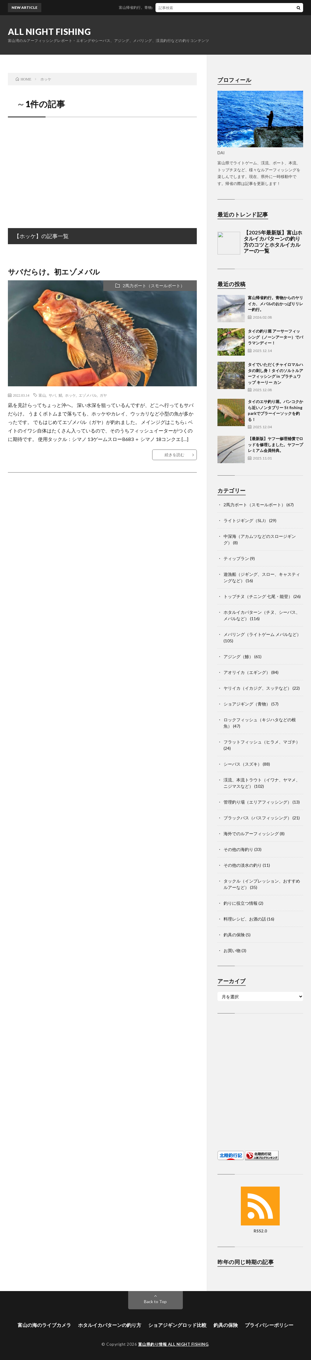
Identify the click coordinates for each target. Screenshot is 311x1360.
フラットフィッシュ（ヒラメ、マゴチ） (262, 741)
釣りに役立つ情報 (241, 903)
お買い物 (232, 950)
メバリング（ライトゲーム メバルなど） (262, 634)
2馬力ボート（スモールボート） (154, 285)
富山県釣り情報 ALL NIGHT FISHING (173, 1344)
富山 (42, 395)
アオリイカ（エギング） (247, 672)
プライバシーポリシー (269, 1325)
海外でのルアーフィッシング (251, 833)
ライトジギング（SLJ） (246, 520)
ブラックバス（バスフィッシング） (258, 817)
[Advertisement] (102, 166)
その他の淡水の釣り (243, 865)
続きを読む (174, 454)
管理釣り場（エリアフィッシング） (258, 802)
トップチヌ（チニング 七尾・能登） (258, 596)
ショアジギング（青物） (247, 703)
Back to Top (155, 1301)
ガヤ (103, 395)
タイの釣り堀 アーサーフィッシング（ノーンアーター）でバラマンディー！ (275, 337)
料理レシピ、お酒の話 (245, 918)
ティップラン (236, 558)
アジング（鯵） (238, 656)
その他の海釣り (238, 849)
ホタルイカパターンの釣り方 (109, 1325)
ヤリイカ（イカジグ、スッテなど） (258, 688)
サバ (52, 395)
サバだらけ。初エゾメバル (54, 271)
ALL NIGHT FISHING (49, 31)
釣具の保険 (234, 934)
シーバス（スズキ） (243, 764)
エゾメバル (88, 395)
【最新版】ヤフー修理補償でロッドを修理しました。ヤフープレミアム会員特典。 (275, 444)
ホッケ (70, 395)
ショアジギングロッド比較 (177, 1325)
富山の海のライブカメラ (44, 1325)
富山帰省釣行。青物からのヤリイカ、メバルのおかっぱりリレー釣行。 (183, 7)
